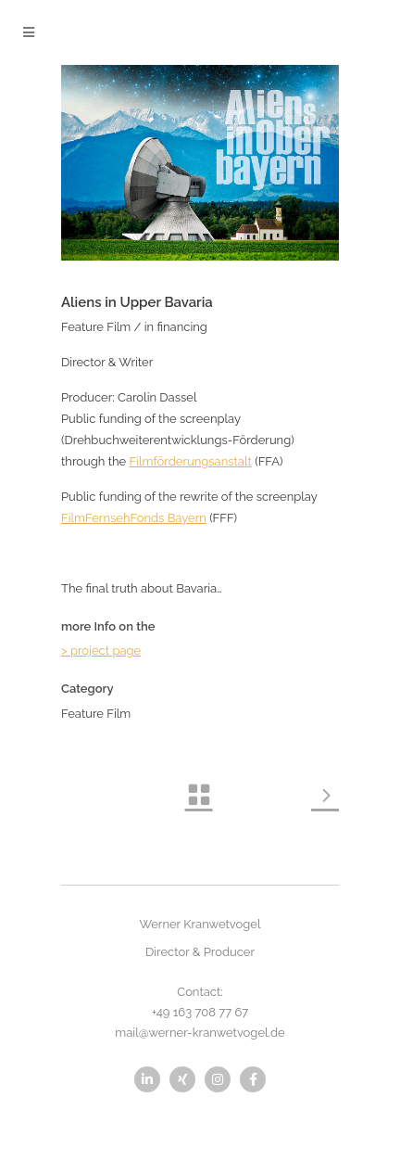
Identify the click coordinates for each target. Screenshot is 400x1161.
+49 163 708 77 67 (200, 1012)
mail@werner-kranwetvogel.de (199, 1033)
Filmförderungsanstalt (191, 461)
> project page (101, 650)
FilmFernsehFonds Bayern (133, 518)
